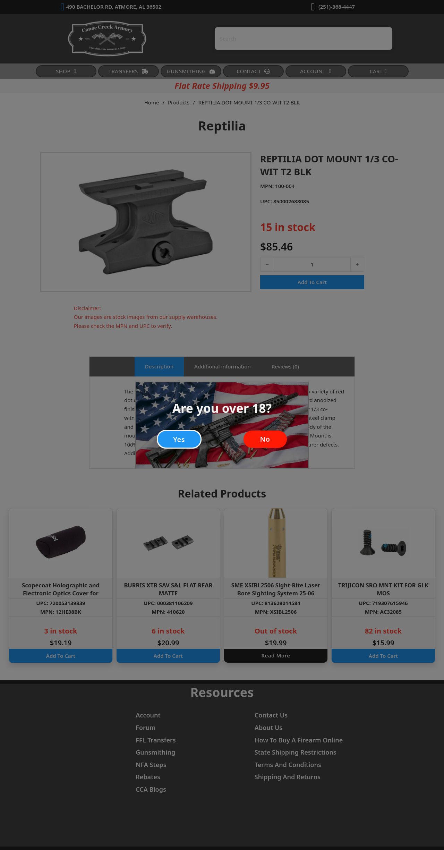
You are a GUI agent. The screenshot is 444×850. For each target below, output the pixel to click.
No (265, 437)
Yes (179, 438)
